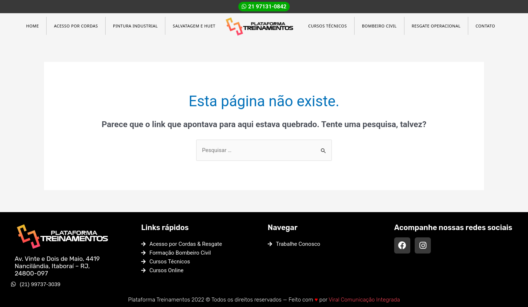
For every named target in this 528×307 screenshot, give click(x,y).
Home (32, 26)
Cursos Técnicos (327, 26)
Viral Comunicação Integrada (364, 299)
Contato (485, 26)
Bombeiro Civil (379, 26)
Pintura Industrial (135, 26)
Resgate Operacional (436, 26)
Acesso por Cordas (76, 26)
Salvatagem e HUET (194, 26)
